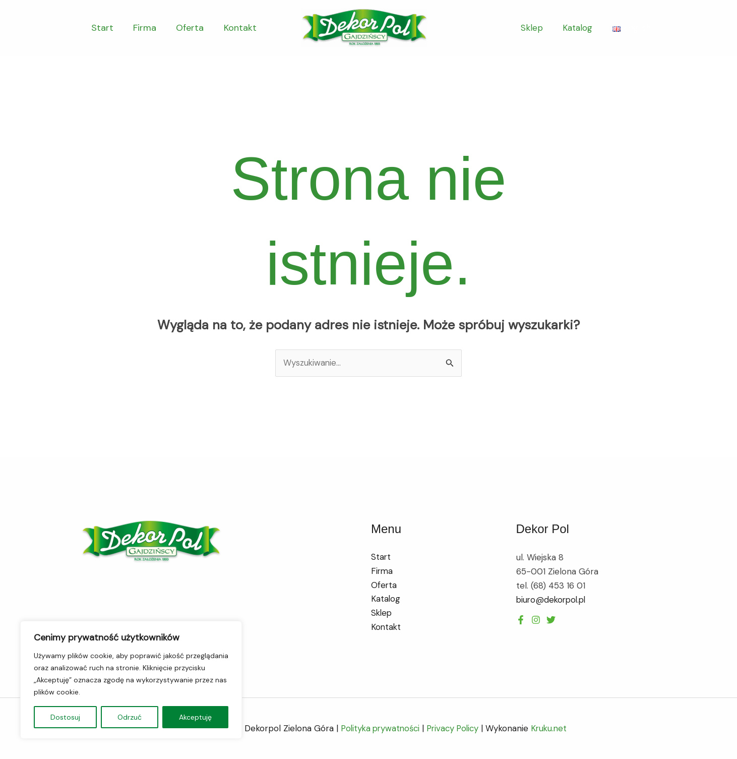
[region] (131, 680)
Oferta (186, 28)
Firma (142, 28)
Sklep (536, 27)
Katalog (579, 27)
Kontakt (234, 28)
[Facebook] (520, 619)
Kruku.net (553, 728)
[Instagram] (551, 619)
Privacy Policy (454, 728)
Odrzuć (129, 717)
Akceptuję (195, 717)
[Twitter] (535, 619)
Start (101, 28)
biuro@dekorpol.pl (552, 599)
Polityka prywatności (377, 728)
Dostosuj (65, 717)
